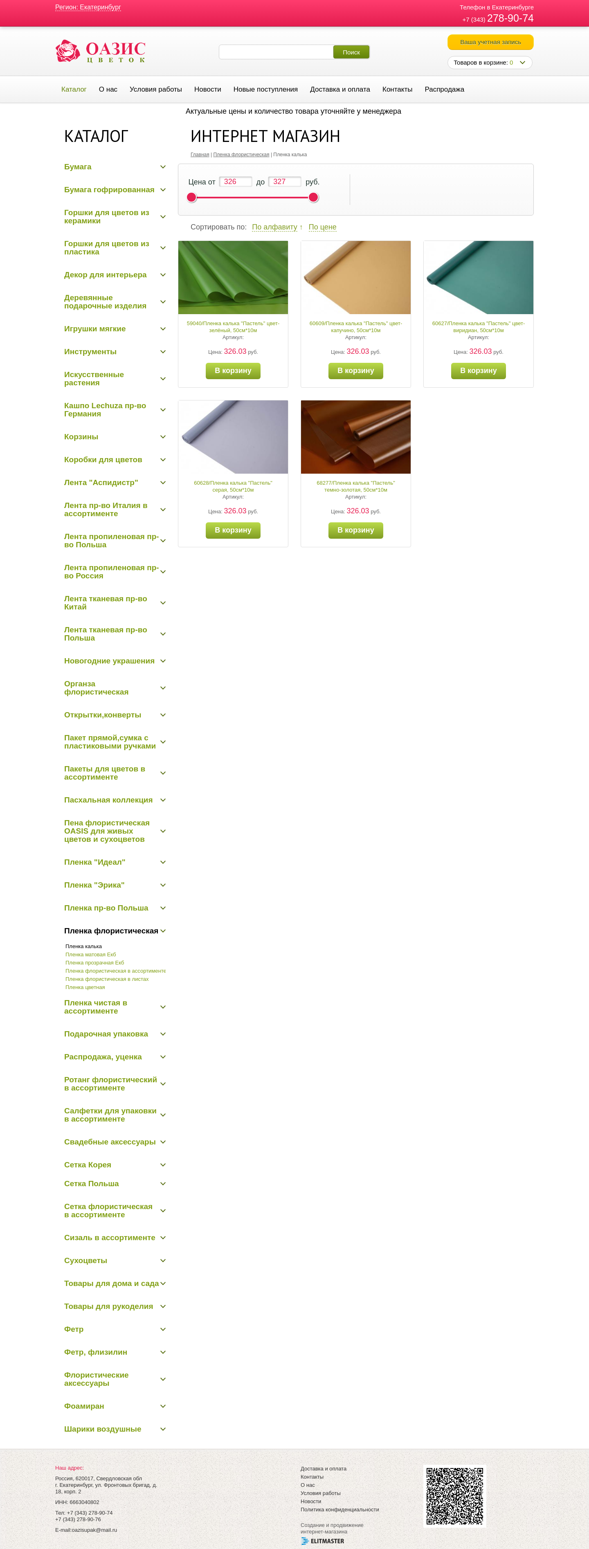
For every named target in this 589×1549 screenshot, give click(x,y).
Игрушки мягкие (95, 328)
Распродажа (444, 89)
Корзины (81, 436)
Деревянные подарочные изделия (105, 301)
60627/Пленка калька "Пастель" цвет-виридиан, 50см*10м (478, 326)
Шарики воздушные (103, 1429)
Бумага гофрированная (109, 189)
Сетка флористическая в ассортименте (108, 1210)
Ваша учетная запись (490, 41)
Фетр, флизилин (95, 1352)
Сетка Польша (91, 1183)
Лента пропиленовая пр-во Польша (111, 540)
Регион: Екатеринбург (88, 7)
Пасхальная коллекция (108, 800)
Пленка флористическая (111, 930)
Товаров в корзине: (483, 62)
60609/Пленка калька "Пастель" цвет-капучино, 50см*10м (356, 326)
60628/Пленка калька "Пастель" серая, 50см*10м (233, 486)
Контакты (397, 89)
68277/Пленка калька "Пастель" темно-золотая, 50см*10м (356, 486)
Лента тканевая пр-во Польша (105, 633)
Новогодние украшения (109, 660)
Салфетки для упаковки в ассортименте (110, 1114)
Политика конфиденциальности (340, 1509)
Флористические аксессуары (96, 1379)
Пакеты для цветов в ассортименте (104, 772)
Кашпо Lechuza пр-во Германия (105, 409)
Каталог (74, 89)
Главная (200, 154)
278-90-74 (510, 18)
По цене (323, 227)
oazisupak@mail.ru (94, 1530)
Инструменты (90, 351)
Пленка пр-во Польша (106, 908)
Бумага (78, 166)
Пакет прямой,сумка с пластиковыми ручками (110, 741)
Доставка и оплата (340, 89)
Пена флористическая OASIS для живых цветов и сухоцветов (107, 830)
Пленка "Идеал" (95, 862)
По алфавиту (274, 227)
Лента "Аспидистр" (101, 482)
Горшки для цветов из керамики (106, 216)
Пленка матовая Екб (90, 954)
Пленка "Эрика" (94, 885)
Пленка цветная (85, 987)
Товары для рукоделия (108, 1306)
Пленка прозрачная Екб (94, 963)
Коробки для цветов (103, 459)
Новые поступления (266, 89)
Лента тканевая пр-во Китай (105, 602)
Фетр (73, 1329)
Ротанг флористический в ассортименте (110, 1083)
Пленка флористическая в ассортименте (115, 971)
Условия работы (156, 89)
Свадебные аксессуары (110, 1142)
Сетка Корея (87, 1164)
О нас (108, 89)
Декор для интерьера (105, 274)
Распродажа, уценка (103, 1056)
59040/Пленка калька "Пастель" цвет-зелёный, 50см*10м (233, 326)
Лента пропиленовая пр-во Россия (111, 571)
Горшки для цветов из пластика (106, 247)
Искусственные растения (94, 378)
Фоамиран (84, 1406)
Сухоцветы (85, 1260)
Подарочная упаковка (106, 1034)
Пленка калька (83, 946)
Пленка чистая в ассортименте (95, 1006)
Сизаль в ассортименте (109, 1237)
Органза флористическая (96, 687)
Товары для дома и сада (111, 1283)
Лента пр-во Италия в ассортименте (106, 509)
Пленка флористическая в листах (107, 979)
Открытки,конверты (102, 714)
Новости (207, 89)
